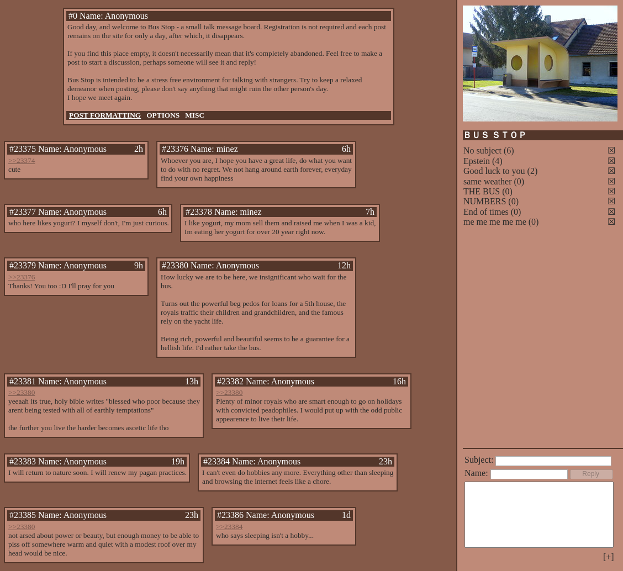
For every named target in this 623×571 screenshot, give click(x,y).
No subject (483, 150)
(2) (532, 171)
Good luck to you (494, 171)
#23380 (175, 265)
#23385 (22, 515)
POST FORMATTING (105, 115)
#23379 (22, 265)
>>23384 (229, 526)
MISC (194, 115)
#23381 (22, 381)
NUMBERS (484, 201)
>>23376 (21, 277)
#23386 (230, 515)
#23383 (22, 461)
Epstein (476, 161)
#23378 (199, 211)
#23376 (175, 149)
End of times (486, 211)
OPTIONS (162, 115)
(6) (509, 150)
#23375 (22, 149)
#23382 (230, 381)
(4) (497, 161)
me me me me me (494, 221)
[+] (608, 557)
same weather (487, 181)
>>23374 (21, 160)
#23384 (216, 461)
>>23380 (21, 392)
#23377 (22, 211)
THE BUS (481, 191)
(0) (519, 181)
